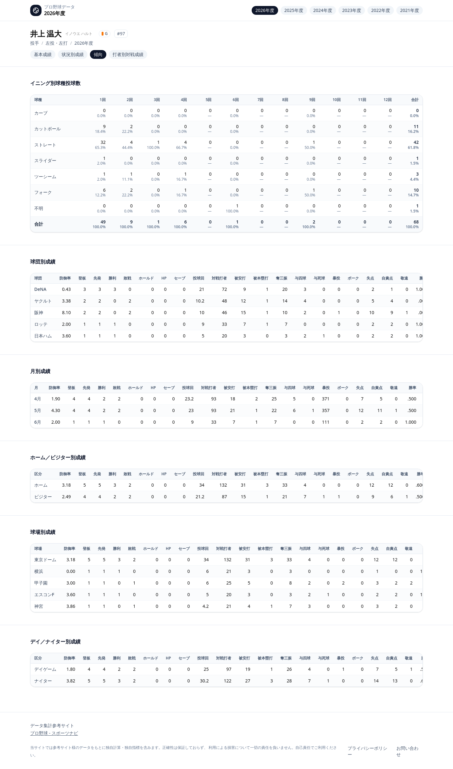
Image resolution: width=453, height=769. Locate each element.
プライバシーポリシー (367, 751)
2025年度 (293, 10)
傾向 (98, 54)
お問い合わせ (407, 751)
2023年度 (351, 10)
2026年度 (264, 10)
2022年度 (380, 10)
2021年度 (409, 10)
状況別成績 (73, 54)
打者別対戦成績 (128, 54)
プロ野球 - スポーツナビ (54, 733)
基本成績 (43, 54)
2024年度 (322, 10)
